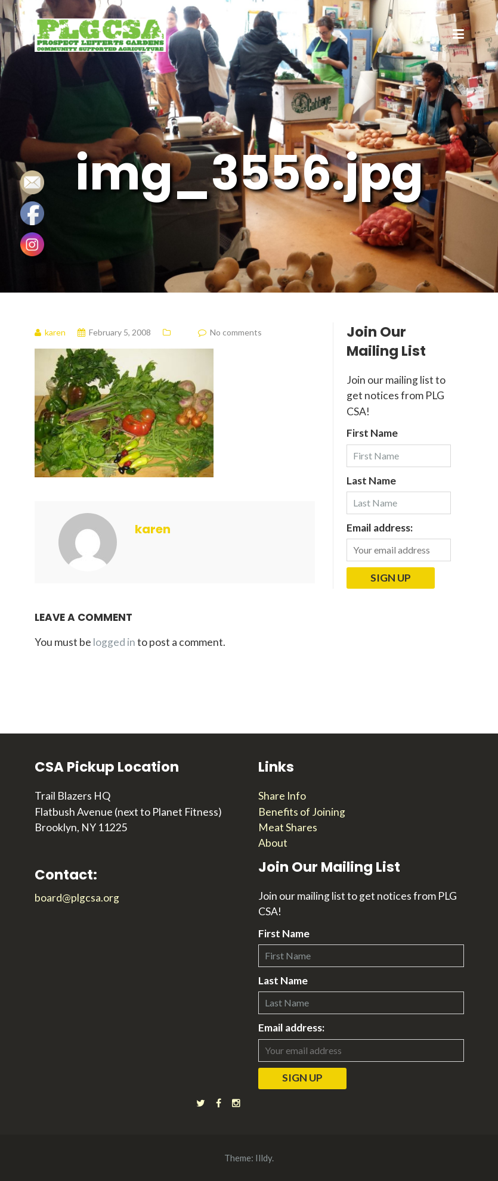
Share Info (282, 796)
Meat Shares (287, 827)
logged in (114, 642)
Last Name (371, 480)
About (272, 843)
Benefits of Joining (301, 812)
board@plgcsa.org (77, 897)
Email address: (380, 527)
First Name (372, 433)
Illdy (263, 1157)
